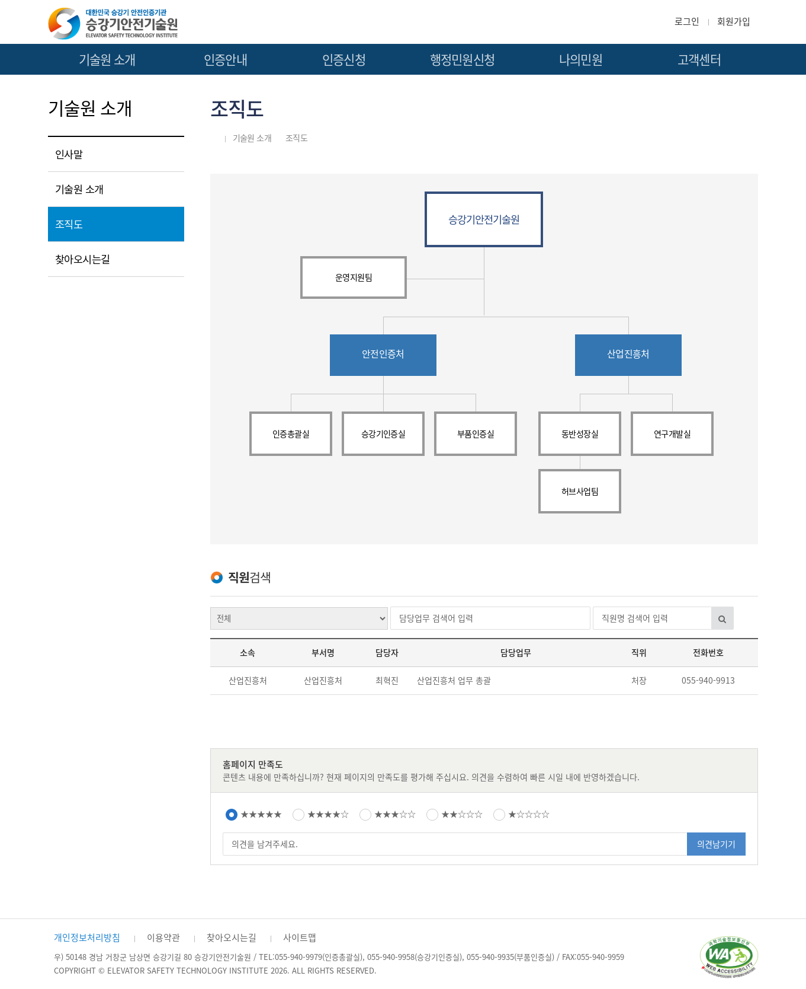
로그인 (687, 21)
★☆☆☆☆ (529, 814)
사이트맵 (299, 937)
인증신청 (343, 59)
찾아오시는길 (82, 259)
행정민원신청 (462, 59)
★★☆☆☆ (462, 814)
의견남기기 (716, 844)
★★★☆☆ (395, 814)
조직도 (69, 224)
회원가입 (733, 21)
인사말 (69, 154)
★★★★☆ (328, 814)
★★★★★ (261, 814)
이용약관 (163, 937)
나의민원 (580, 59)
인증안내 (225, 59)
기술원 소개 (107, 59)
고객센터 (699, 59)
